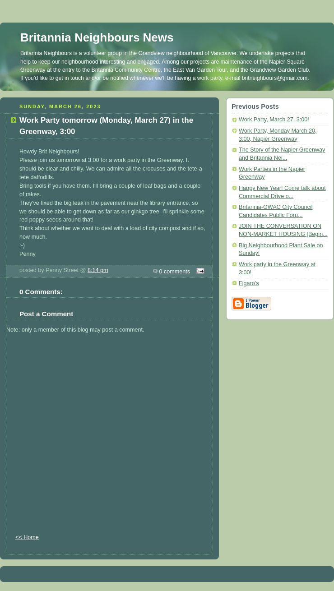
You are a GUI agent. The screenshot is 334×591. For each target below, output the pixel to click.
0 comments (174, 271)
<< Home (27, 537)
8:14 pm (98, 270)
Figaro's (249, 283)
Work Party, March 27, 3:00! (274, 119)
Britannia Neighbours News (97, 37)
